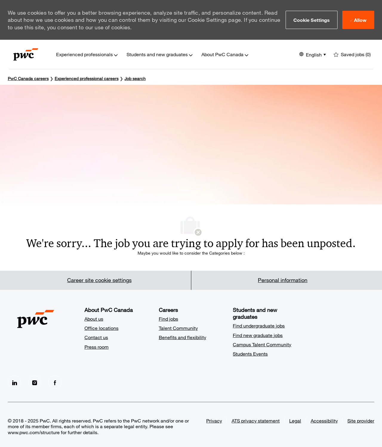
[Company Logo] (26, 54)
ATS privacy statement (256, 420)
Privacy (214, 420)
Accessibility (324, 420)
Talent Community (178, 328)
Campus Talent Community (262, 344)
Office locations (101, 328)
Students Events (250, 353)
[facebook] (54, 382)
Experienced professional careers (86, 78)
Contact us (96, 337)
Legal (295, 420)
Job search (135, 78)
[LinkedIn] (14, 382)
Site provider (360, 420)
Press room (96, 347)
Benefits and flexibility (182, 337)
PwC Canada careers (28, 78)
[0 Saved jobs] (352, 54)
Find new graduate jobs (258, 335)
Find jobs (168, 319)
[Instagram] (34, 382)
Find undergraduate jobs (259, 325)
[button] (312, 20)
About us (93, 319)
